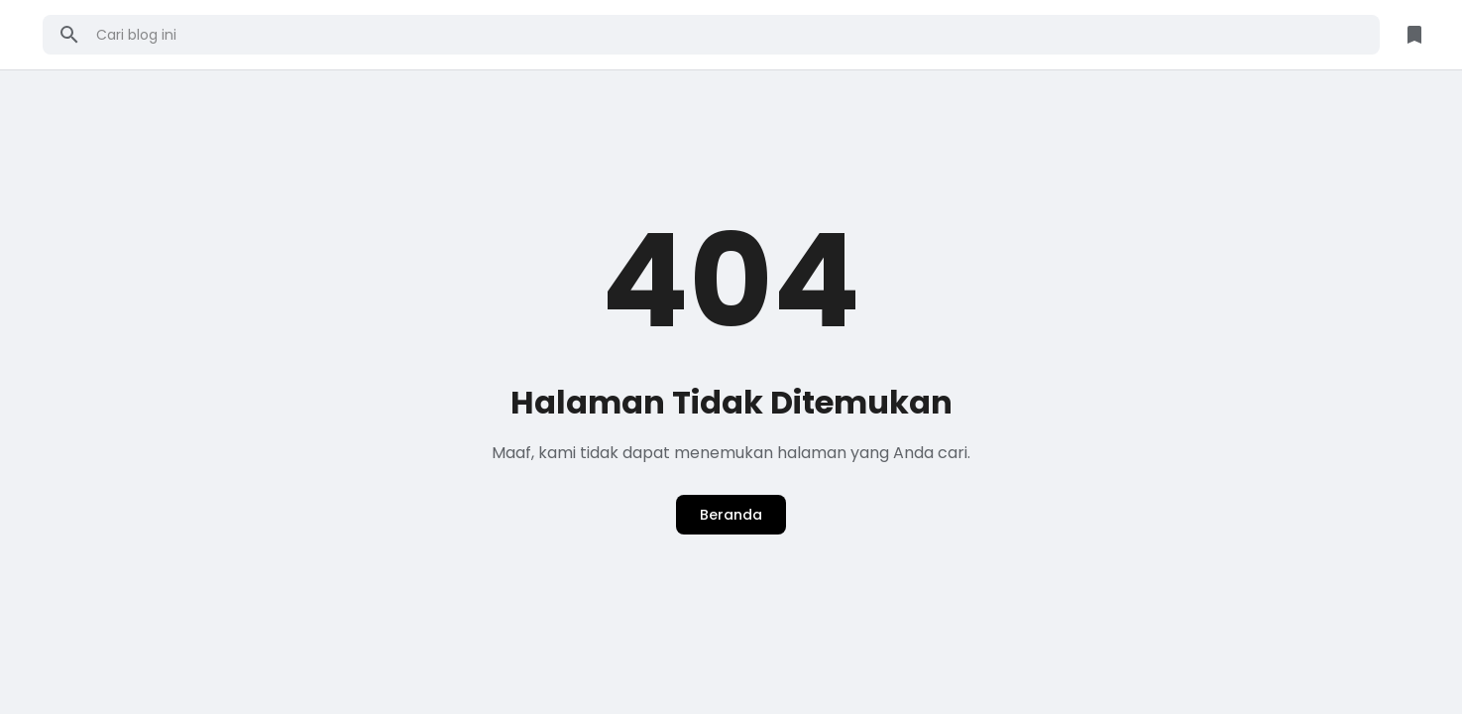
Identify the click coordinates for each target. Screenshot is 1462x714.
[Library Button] (1414, 35)
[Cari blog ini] (730, 35)
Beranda (731, 515)
